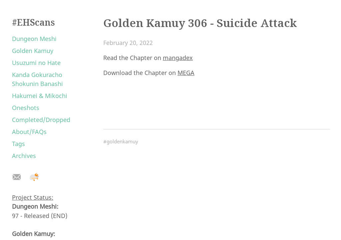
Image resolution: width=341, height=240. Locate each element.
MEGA (185, 73)
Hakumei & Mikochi (39, 96)
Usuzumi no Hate (36, 63)
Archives (24, 156)
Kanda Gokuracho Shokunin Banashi (37, 79)
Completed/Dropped (41, 120)
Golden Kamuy (32, 51)
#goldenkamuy (120, 141)
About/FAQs (29, 132)
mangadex (178, 58)
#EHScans (33, 22)
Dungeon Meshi (34, 39)
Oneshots (25, 108)
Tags (18, 144)
